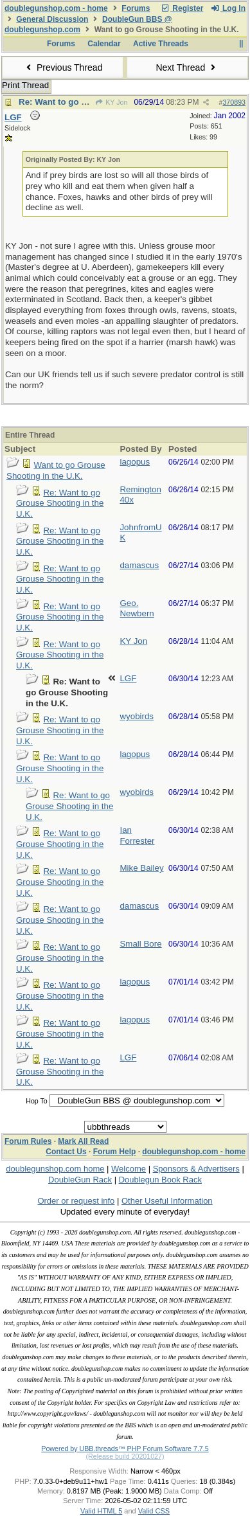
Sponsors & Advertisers (196, 1168)
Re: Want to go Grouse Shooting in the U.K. (59, 503)
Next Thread (187, 67)
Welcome (128, 1168)
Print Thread (25, 85)
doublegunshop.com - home (56, 8)
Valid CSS (154, 1511)
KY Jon (111, 102)
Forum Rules (27, 1141)
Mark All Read (83, 1141)
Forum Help (114, 1151)
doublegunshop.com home (55, 1168)
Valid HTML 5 (101, 1511)
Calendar (103, 43)
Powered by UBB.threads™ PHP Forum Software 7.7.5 (124, 1448)
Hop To (37, 1101)
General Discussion (52, 19)
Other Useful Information (167, 1201)
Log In (228, 8)
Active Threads (160, 43)
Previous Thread (63, 67)
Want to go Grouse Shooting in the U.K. (55, 470)
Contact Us (66, 1151)
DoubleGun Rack (80, 1179)
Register (182, 8)
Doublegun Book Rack (160, 1179)
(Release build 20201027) (124, 1456)
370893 (234, 102)
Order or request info (75, 1201)
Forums (135, 8)
